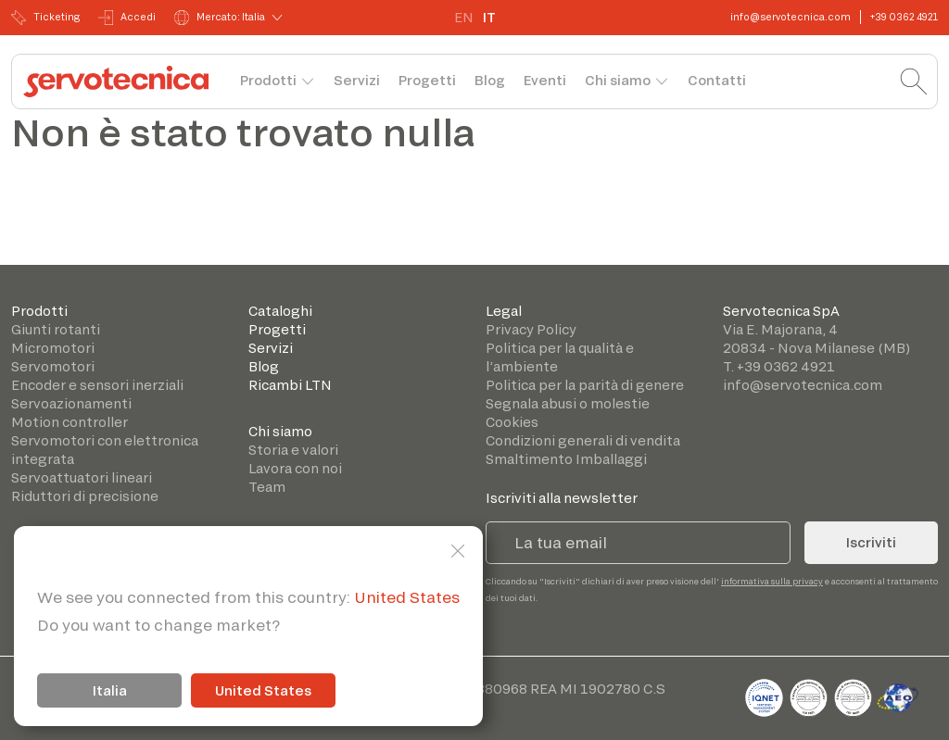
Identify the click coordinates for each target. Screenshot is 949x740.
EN (464, 17)
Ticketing (45, 17)
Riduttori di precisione (84, 496)
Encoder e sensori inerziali (97, 385)
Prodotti (268, 80)
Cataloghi (280, 311)
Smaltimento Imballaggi (566, 459)
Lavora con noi (295, 468)
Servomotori (53, 366)
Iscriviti (871, 542)
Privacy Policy (531, 329)
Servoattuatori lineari (81, 477)
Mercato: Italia (219, 17)
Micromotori (53, 348)
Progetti (427, 80)
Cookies (512, 422)
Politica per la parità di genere (585, 385)
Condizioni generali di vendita (583, 440)
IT (489, 17)
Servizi (357, 80)
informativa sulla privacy (772, 581)
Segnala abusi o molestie (568, 403)
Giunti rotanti (55, 329)
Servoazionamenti (71, 403)
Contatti (717, 80)
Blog (489, 80)
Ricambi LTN (290, 385)
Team (266, 487)
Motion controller (69, 422)
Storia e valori (293, 450)
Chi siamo (618, 80)
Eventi (545, 80)
